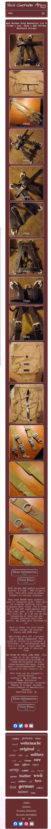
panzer (13, 782)
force (40, 771)
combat (15, 738)
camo (25, 770)
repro (35, 764)
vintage (27, 760)
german (26, 786)
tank (30, 782)
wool (20, 761)
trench (15, 744)
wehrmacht (30, 743)
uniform (39, 788)
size (16, 764)
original (27, 748)
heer (38, 781)
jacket (13, 776)
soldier (12, 755)
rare (37, 759)
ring (26, 756)
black (38, 738)
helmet (23, 792)
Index (26, 803)
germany (27, 738)
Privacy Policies (26, 811)
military (37, 754)
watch (15, 750)
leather (25, 776)
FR (29, 819)
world (14, 761)
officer (26, 764)
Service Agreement (26, 815)
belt (21, 755)
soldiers (22, 781)
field (13, 787)
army (14, 769)
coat (33, 793)
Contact (26, 807)
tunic (33, 771)
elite (38, 750)
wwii (38, 775)
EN (23, 819)
